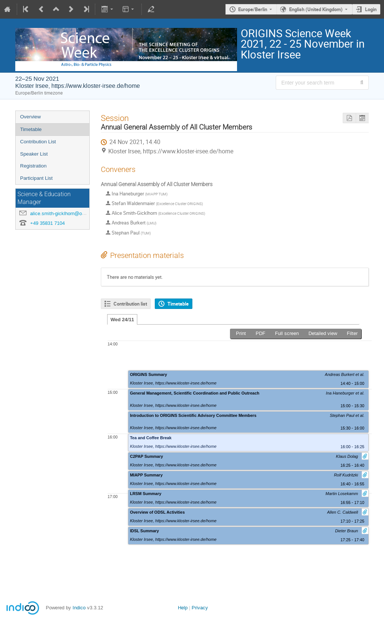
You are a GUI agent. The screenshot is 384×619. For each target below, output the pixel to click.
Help (183, 607)
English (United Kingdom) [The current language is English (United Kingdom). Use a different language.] (316, 9)
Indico (79, 607)
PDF (260, 333)
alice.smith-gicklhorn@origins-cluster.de (73, 213)
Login (371, 9)
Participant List (36, 178)
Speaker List (34, 154)
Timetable (31, 129)
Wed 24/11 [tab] (122, 319)
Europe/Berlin (252, 9)
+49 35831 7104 (47, 223)
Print (241, 333)
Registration (33, 166)
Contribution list (130, 303)
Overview (30, 116)
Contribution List (38, 141)
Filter (352, 333)
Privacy (200, 607)
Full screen (287, 333)
